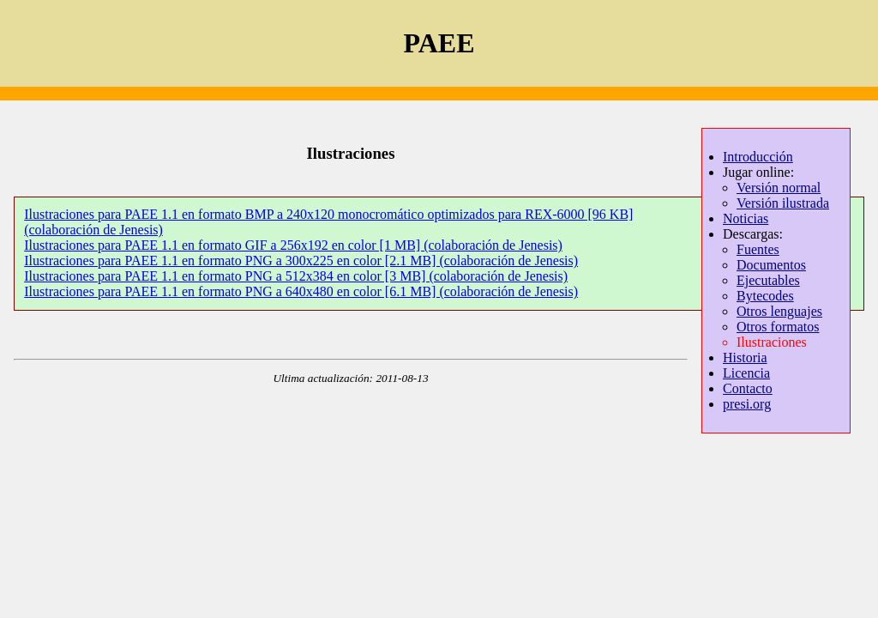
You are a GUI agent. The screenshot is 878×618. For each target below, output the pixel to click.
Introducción (758, 156)
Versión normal (779, 187)
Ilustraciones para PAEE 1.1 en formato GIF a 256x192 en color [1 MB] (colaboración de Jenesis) (293, 245)
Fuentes (758, 249)
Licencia (746, 373)
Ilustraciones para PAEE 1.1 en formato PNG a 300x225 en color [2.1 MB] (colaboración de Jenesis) (301, 260)
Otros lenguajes (779, 311)
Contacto (748, 388)
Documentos (771, 265)
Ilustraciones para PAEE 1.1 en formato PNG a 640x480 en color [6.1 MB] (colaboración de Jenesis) (301, 291)
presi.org (747, 404)
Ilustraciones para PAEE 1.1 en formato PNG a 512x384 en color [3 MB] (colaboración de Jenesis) (296, 276)
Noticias (745, 218)
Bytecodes (765, 295)
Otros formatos (778, 326)
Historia (745, 357)
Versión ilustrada (783, 203)
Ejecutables (768, 280)
